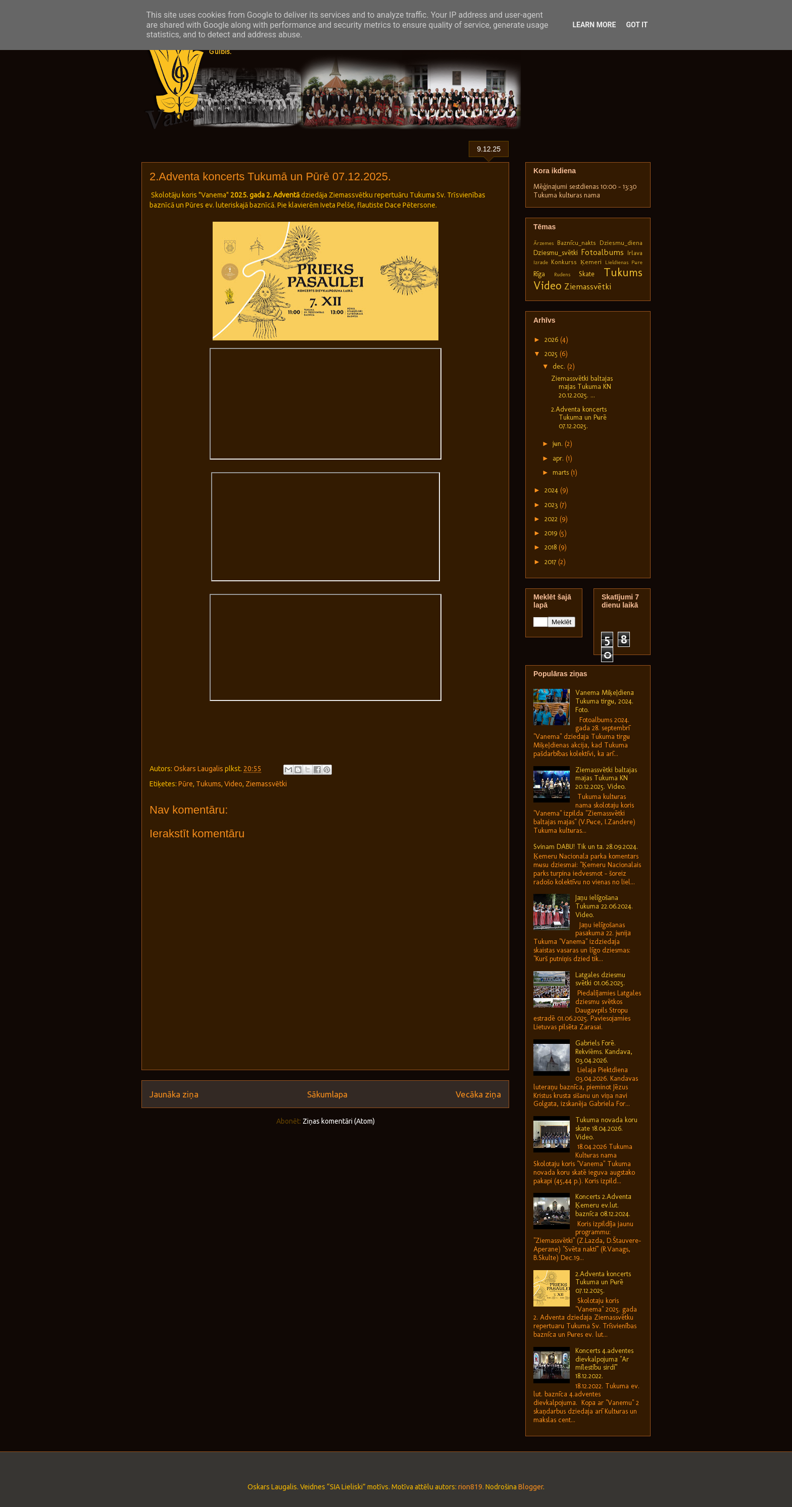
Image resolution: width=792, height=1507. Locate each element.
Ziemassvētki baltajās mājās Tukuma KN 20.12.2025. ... (582, 387)
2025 (552, 353)
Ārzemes (543, 242)
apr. (559, 458)
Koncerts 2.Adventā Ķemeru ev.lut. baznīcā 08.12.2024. (603, 1205)
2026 (552, 339)
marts (562, 472)
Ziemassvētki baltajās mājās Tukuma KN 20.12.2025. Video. (606, 778)
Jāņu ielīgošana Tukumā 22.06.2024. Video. (604, 906)
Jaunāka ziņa (174, 1094)
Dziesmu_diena (621, 242)
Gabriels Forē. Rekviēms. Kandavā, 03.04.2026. (603, 1052)
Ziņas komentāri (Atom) (339, 1121)
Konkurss (564, 262)
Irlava (634, 253)
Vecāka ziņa (478, 1094)
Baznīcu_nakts (576, 242)
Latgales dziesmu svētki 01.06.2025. (600, 979)
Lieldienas (616, 262)
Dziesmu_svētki (555, 252)
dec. (560, 366)
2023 (552, 504)
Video (233, 784)
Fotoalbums (602, 252)
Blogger (530, 1487)
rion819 (470, 1487)
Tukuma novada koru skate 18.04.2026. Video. (606, 1128)
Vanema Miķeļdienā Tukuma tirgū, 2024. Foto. (604, 701)
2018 (551, 547)
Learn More (594, 25)
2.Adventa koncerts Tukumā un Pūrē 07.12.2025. (579, 418)
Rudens (562, 274)
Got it (637, 25)
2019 (551, 533)
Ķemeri (591, 262)
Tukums (208, 784)
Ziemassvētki (266, 784)
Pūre (185, 784)
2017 (551, 562)
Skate (587, 274)
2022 (552, 519)
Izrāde (540, 262)
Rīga (539, 274)
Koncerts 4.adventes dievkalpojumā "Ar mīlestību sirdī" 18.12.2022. (604, 1363)
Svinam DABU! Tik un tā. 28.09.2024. (585, 846)
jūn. (559, 443)
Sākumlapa (327, 1094)
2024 (552, 490)
